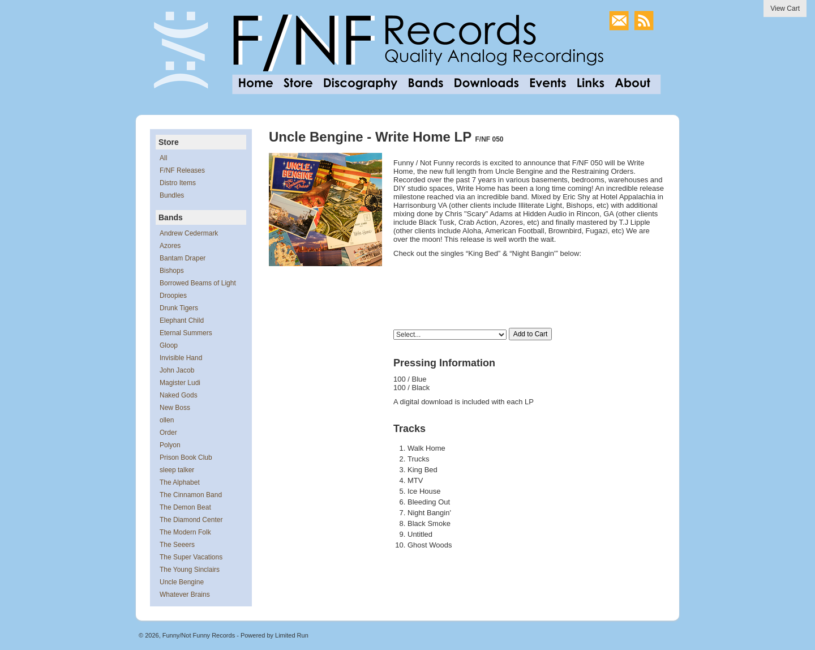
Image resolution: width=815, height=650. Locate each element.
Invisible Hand (181, 358)
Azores (170, 246)
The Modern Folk (185, 532)
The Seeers (177, 545)
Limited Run (291, 635)
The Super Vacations (191, 557)
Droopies (173, 296)
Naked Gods (179, 395)
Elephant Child (182, 320)
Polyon (170, 445)
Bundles (172, 195)
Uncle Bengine (182, 582)
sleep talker (177, 470)
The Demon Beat (185, 507)
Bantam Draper (182, 258)
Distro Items (178, 183)
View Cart (785, 8)
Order (168, 433)
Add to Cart (530, 334)
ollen (167, 420)
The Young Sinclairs (190, 570)
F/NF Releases (182, 170)
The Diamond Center (191, 520)
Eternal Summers (186, 333)
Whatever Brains (185, 594)
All (163, 158)
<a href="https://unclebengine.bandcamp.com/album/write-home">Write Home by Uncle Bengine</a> (529, 275)
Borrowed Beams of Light (198, 283)
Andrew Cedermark (189, 233)
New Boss (175, 408)
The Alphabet (180, 482)
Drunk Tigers (179, 308)
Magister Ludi (180, 383)
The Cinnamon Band (191, 495)
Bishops (172, 271)
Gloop (169, 345)
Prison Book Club (186, 457)
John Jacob (177, 370)
